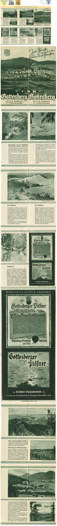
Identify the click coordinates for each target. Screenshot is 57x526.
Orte (4, 4)
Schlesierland (4, 1)
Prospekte (48, 4)
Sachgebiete (4, 3)
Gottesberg (17, 5)
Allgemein (4, 2)
